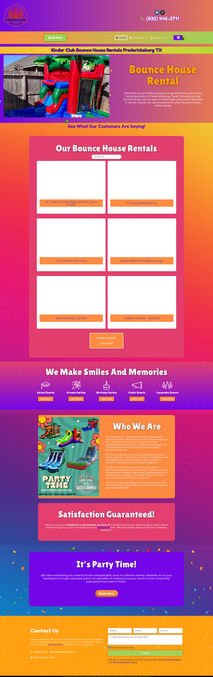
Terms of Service (122, 661)
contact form (55, 644)
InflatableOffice (144, 676)
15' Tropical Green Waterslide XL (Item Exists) (71, 203)
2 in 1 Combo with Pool (71, 260)
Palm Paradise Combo (71, 318)
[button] (4, 86)
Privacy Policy (173, 659)
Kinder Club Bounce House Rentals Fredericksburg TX (106, 50)
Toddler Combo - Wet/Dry (142, 318)
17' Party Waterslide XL (141, 203)
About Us (161, 37)
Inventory (140, 37)
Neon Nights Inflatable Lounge (141, 260)
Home (123, 37)
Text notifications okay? (122, 646)
